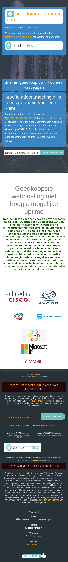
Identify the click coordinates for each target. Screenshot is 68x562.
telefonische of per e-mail (18, 37)
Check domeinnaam (52, 416)
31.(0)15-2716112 (35, 536)
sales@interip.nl (35, 528)
